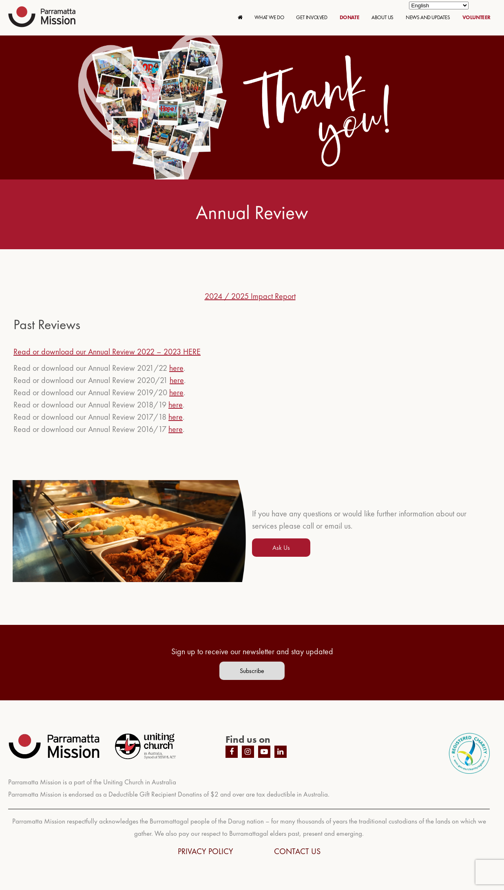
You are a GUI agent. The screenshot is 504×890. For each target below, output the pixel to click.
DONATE (350, 17)
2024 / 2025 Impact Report (250, 296)
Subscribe (252, 670)
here (176, 368)
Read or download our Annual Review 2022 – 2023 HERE (107, 351)
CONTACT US (297, 851)
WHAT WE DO (269, 17)
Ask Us (281, 547)
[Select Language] (439, 5)
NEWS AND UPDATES (428, 17)
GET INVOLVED (311, 17)
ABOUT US (382, 17)
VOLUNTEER (476, 17)
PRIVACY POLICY (205, 851)
